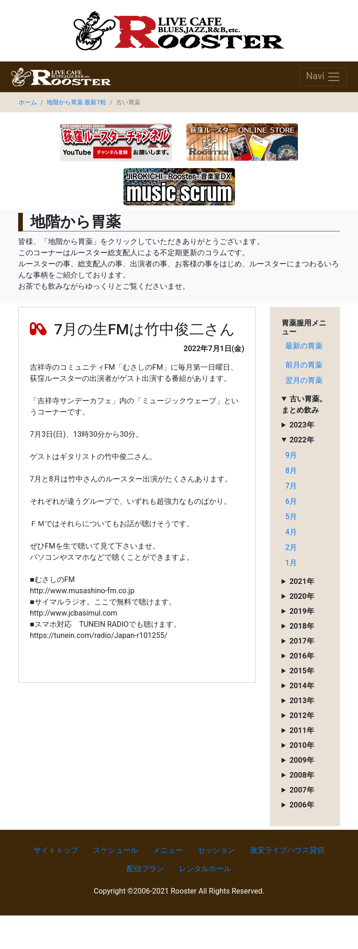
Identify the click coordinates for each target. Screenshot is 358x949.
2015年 (301, 670)
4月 (291, 532)
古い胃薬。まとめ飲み (304, 404)
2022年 (301, 439)
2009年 (301, 760)
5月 (291, 516)
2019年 (301, 611)
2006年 (301, 804)
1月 (291, 562)
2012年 (301, 715)
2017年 (301, 641)
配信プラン (145, 868)
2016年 (301, 655)
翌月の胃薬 (304, 380)
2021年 (301, 581)
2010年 (301, 745)
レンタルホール (205, 868)
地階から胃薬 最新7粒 (76, 102)
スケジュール (115, 850)
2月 (291, 547)
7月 (291, 485)
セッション (216, 850)
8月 (291, 470)
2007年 (301, 790)
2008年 (301, 775)
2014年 (301, 685)
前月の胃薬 (304, 364)
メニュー (168, 850)
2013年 (301, 700)
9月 (291, 455)
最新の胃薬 (304, 345)
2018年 (301, 626)
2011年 (301, 730)
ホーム (28, 102)
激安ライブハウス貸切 (287, 850)
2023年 (301, 424)
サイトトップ (56, 850)
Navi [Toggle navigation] (323, 77)
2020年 (301, 596)
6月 (291, 501)
